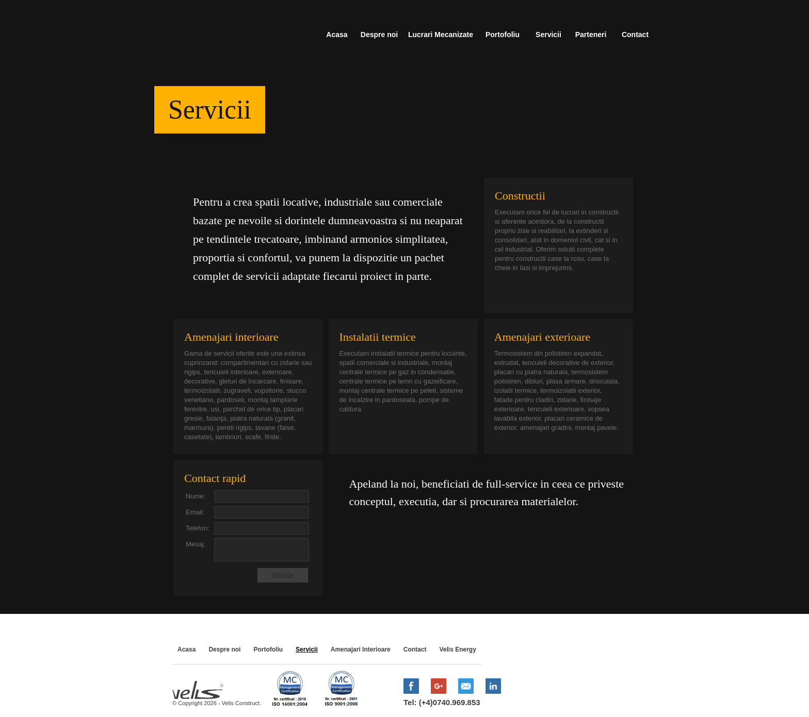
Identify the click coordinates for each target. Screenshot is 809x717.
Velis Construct (219, 31)
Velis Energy (457, 649)
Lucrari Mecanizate (440, 34)
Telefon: (197, 528)
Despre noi (379, 34)
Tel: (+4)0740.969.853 (441, 702)
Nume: (195, 496)
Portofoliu (503, 34)
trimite (283, 575)
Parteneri (591, 34)
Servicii (548, 34)
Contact (635, 34)
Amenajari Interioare (361, 649)
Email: (195, 512)
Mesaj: (195, 544)
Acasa (336, 34)
